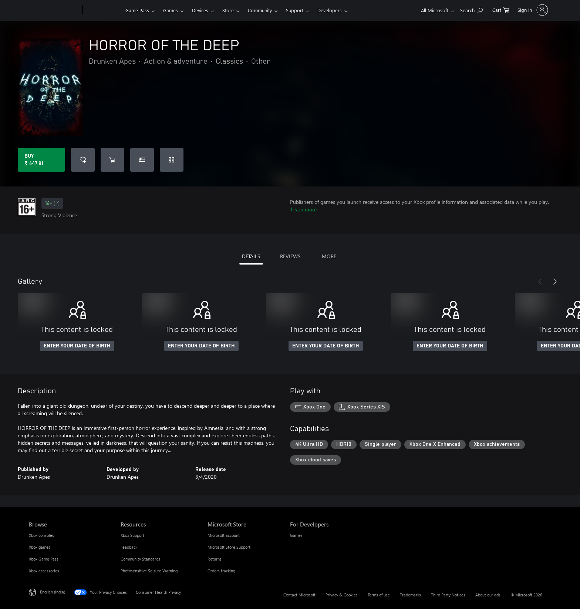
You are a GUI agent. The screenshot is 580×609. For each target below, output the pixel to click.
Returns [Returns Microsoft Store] (215, 558)
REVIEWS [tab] (290, 256)
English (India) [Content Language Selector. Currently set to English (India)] (52, 591)
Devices (200, 10)
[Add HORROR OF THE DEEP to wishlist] (83, 160)
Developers (329, 10)
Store (228, 10)
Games (170, 10)
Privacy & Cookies (342, 594)
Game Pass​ (137, 10)
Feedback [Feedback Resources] (129, 547)
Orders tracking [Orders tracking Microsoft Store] (221, 570)
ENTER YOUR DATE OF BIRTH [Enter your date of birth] (77, 346)
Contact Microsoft (299, 594)
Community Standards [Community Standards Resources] (140, 558)
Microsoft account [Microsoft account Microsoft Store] (224, 535)
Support (294, 10)
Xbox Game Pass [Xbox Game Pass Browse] (43, 558)
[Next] (554, 281)
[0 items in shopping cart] (500, 9)
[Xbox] (103, 10)
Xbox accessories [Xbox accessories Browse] (44, 570)
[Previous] (540, 281)
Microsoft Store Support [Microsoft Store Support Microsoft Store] (229, 547)
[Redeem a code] (171, 160)
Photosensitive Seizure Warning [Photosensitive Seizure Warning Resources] (149, 570)
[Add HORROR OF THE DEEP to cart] (112, 160)
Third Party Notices (448, 594)
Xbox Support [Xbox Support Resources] (132, 535)
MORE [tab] (329, 256)
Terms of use (379, 594)
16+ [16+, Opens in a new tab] (52, 203)
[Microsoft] (54, 10)
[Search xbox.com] (471, 9)
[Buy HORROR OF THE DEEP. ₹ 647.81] (41, 160)
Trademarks (410, 594)
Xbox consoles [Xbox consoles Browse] (41, 535)
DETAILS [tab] (251, 256)
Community (260, 10)
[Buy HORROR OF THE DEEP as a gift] (142, 160)
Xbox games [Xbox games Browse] (39, 547)
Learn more (304, 209)
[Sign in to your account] (532, 10)
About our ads (487, 594)
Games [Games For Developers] (296, 535)
